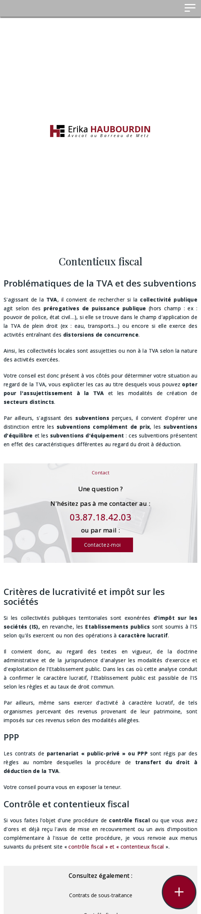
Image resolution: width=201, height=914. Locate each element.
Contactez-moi (102, 544)
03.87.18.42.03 (100, 517)
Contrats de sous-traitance (100, 895)
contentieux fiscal (142, 846)
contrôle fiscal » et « (94, 846)
